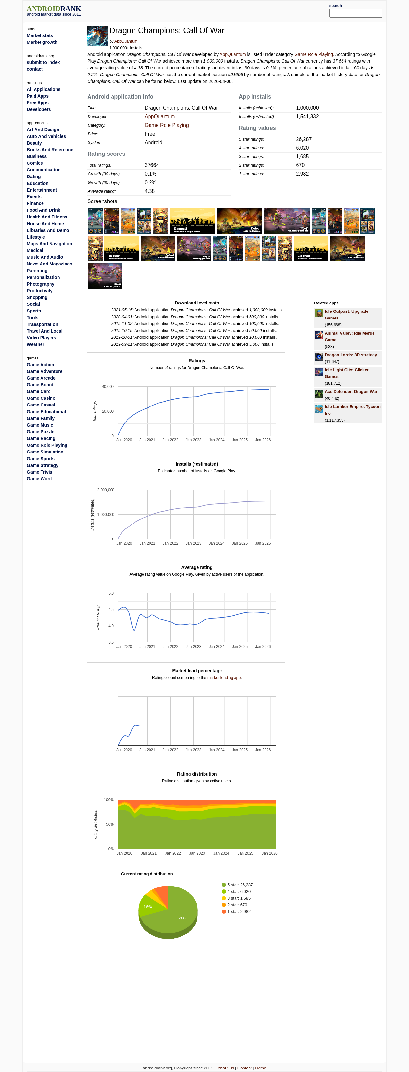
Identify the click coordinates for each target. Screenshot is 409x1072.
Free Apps (38, 102)
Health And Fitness (47, 216)
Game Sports (41, 458)
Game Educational (46, 411)
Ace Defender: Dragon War (351, 391)
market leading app (224, 677)
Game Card (39, 391)
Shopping (37, 297)
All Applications (43, 89)
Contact (244, 1068)
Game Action (40, 364)
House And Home (45, 223)
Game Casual (41, 404)
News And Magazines (49, 263)
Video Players (41, 337)
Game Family (41, 418)
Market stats (40, 35)
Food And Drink (43, 210)
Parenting (37, 270)
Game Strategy (42, 465)
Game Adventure (45, 371)
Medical (35, 250)
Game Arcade (41, 378)
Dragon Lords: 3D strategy (351, 354)
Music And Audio (45, 257)
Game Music (40, 425)
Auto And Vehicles (46, 136)
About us (226, 1068)
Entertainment (42, 190)
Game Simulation (45, 451)
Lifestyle (36, 237)
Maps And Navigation (49, 243)
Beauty (34, 143)
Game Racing (41, 438)
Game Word (39, 478)
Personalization (43, 277)
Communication (44, 169)
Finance (35, 203)
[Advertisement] (219, 10)
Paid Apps (38, 96)
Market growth (42, 42)
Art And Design (43, 129)
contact (35, 69)
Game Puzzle (40, 431)
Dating (34, 176)
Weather (35, 344)
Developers (39, 109)
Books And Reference (50, 149)
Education (38, 183)
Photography (40, 284)
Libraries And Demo (48, 230)
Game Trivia (39, 472)
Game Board (40, 384)
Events (34, 196)
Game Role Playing (313, 54)
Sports (34, 310)
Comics (35, 163)
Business (37, 156)
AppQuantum (125, 41)
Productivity (40, 290)
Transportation (42, 324)
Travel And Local (45, 331)
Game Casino (41, 398)
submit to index (43, 62)
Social (33, 304)
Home (260, 1068)
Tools (32, 317)
